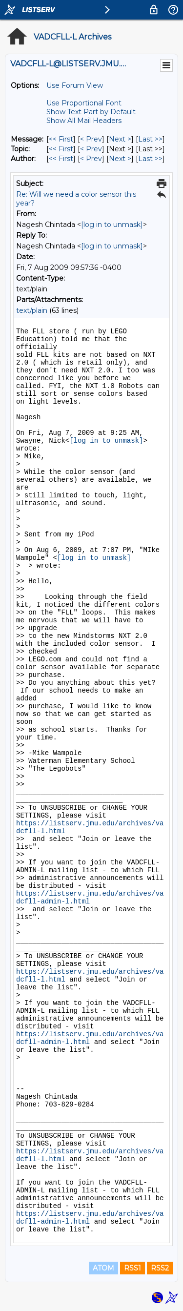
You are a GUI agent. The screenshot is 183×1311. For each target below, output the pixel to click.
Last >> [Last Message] (150, 139)
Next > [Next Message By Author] (120, 158)
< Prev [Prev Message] (91, 139)
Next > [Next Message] (120, 139)
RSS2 (160, 1268)
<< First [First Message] (61, 139)
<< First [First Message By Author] (61, 158)
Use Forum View (74, 85)
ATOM (103, 1268)
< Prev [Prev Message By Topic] (91, 148)
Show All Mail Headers (84, 120)
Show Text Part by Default (91, 111)
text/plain (31, 310)
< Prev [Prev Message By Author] (91, 158)
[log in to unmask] (112, 224)
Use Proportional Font (84, 103)
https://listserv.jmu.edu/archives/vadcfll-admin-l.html (89, 897)
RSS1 (132, 1268)
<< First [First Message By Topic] (61, 148)
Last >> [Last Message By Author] (150, 158)
